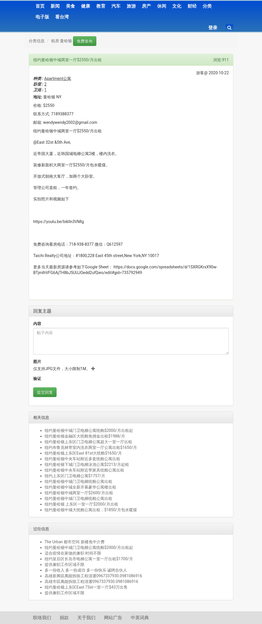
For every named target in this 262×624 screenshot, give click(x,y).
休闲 (161, 6)
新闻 (55, 6)
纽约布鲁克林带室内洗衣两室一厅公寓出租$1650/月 (91, 447)
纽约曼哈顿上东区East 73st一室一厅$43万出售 (86, 587)
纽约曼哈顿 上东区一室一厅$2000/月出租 (81, 504)
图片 (37, 361)
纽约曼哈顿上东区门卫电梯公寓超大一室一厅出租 (88, 442)
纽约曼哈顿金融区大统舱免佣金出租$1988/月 (85, 436)
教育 (100, 6)
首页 (40, 6)
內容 (37, 323)
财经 (192, 6)
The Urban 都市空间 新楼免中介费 (75, 542)
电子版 (42, 17)
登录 (212, 27)
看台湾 (62, 17)
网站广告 (113, 617)
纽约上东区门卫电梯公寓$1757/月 (75, 476)
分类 (207, 6)
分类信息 (37, 41)
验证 (37, 378)
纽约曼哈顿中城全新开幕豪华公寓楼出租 (80, 487)
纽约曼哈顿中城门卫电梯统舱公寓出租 (78, 481)
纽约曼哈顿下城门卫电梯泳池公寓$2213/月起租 (87, 464)
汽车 (115, 6)
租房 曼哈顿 (61, 41)
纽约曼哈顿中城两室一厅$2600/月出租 (79, 493)
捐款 (64, 617)
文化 (176, 6)
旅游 (131, 6)
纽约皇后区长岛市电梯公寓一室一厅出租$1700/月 (89, 559)
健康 (85, 6)
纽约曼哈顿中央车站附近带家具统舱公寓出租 (84, 470)
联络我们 (42, 617)
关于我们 (86, 617)
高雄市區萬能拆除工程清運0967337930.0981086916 (91, 581)
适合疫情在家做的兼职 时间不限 (73, 553)
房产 (146, 6)
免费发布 (85, 41)
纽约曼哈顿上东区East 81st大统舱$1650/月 (83, 453)
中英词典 (140, 617)
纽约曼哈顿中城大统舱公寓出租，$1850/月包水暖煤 (91, 510)
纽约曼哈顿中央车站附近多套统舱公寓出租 (82, 459)
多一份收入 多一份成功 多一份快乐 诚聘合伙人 (86, 570)
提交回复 (45, 392)
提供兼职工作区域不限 (64, 564)
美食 (70, 6)
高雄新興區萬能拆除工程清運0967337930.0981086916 (93, 576)
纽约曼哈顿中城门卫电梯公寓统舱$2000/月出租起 (89, 430)
